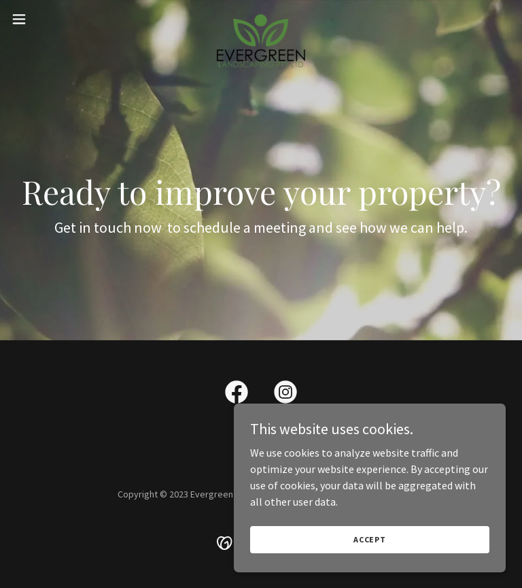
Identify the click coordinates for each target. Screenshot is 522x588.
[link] (260, 19)
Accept (369, 539)
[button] (43, 19)
